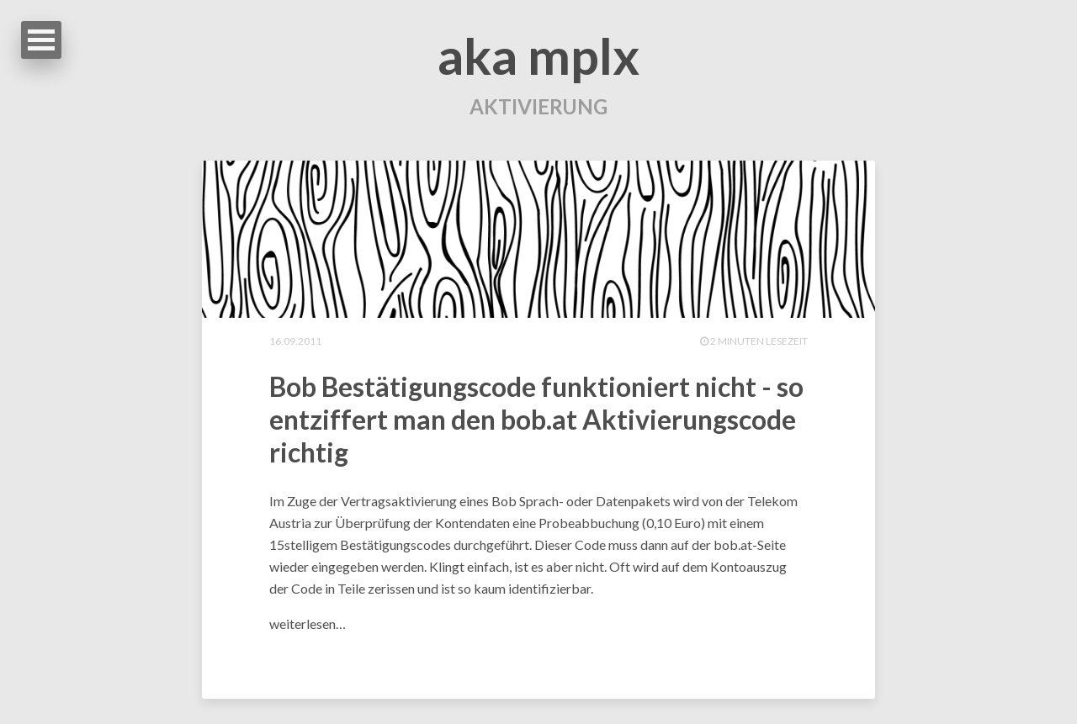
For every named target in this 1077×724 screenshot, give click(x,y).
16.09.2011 (295, 341)
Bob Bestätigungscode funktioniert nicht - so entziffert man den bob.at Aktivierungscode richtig (536, 419)
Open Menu (41, 40)
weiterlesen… (307, 624)
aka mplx (538, 55)
